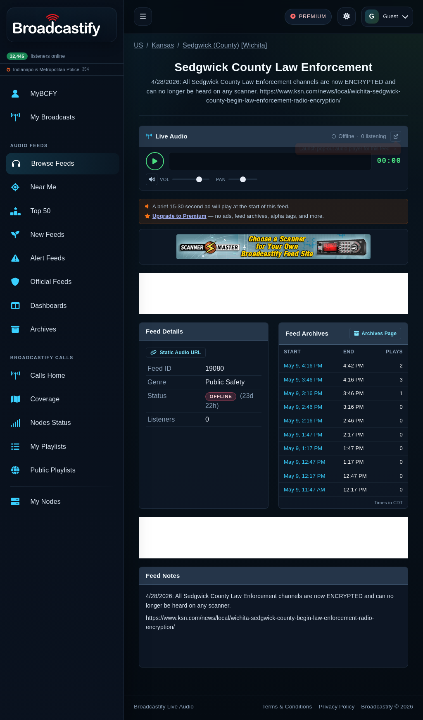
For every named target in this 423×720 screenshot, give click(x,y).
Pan (221, 179)
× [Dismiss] (395, 150)
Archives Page (375, 333)
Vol (164, 179)
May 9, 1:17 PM (303, 448)
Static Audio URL (175, 352)
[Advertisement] (273, 293)
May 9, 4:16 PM (303, 365)
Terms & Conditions (287, 706)
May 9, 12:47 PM (305, 462)
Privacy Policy (337, 706)
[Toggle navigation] (143, 16)
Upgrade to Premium (179, 216)
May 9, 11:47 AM (304, 489)
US (138, 45)
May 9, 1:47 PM (303, 435)
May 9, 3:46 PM (303, 380)
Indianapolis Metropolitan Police (46, 69)
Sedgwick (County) (211, 45)
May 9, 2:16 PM (303, 420)
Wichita (254, 45)
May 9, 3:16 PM (303, 393)
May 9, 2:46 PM (303, 407)
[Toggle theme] (346, 16)
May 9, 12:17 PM (305, 476)
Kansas (163, 45)
